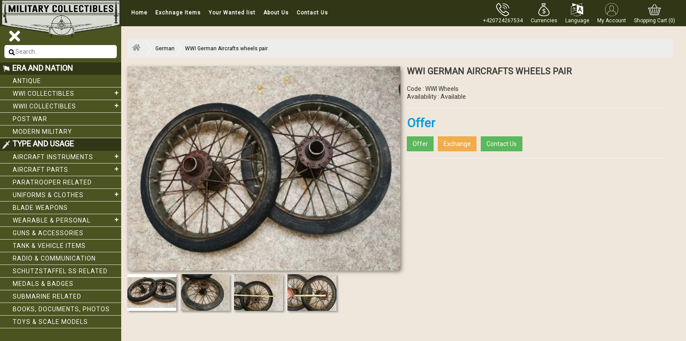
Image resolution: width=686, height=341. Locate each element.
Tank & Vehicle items (49, 245)
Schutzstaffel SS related (60, 271)
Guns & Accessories (48, 233)
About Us (276, 13)
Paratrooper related (52, 182)
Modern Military (42, 131)
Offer (420, 143)
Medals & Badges (43, 283)
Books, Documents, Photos (61, 309)
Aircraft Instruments (67, 156)
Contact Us (312, 13)
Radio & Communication (54, 258)
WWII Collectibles (67, 106)
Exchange (457, 143)
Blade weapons (40, 207)
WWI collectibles (67, 93)
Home (139, 13)
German (165, 48)
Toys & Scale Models (50, 321)
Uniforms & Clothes (67, 194)
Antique (27, 80)
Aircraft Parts (67, 169)
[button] (544, 13)
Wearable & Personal (67, 220)
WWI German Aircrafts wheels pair (226, 48)
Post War (30, 118)
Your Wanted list (232, 13)
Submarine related (47, 296)
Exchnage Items (178, 13)
